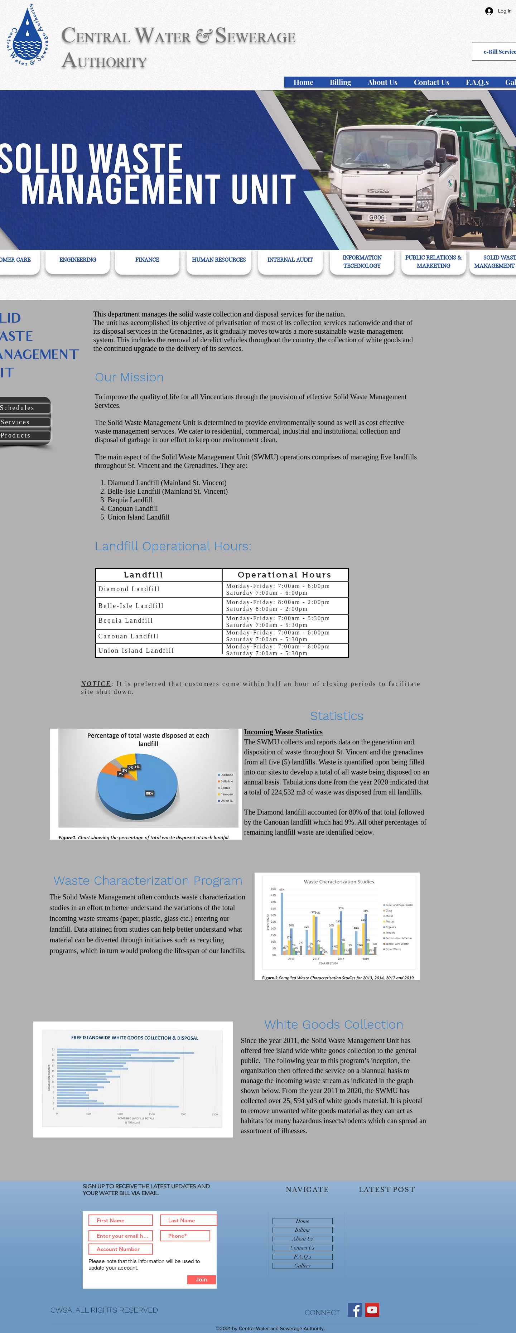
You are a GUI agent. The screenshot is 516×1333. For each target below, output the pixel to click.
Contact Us (302, 1248)
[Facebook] (355, 1310)
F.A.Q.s (302, 1257)
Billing (302, 1230)
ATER (173, 37)
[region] (77, 261)
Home (302, 1221)
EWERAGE (261, 37)
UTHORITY (112, 62)
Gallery (302, 1266)
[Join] (201, 1279)
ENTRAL (103, 37)
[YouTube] (372, 1310)
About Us (302, 1239)
